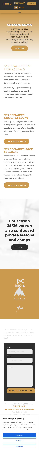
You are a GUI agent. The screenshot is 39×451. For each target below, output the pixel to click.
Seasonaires (19, 25)
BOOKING (20, 48)
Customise (20, 441)
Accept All (19, 435)
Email (9, 356)
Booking (32, 3)
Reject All (19, 446)
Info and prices (16, 141)
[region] (19, 433)
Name (9, 347)
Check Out (19, 247)
